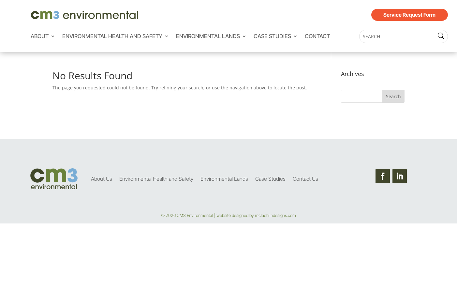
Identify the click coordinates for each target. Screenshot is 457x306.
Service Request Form (409, 14)
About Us (101, 179)
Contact (317, 36)
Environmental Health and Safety (112, 36)
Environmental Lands (208, 36)
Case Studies (272, 36)
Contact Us (305, 179)
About (40, 36)
